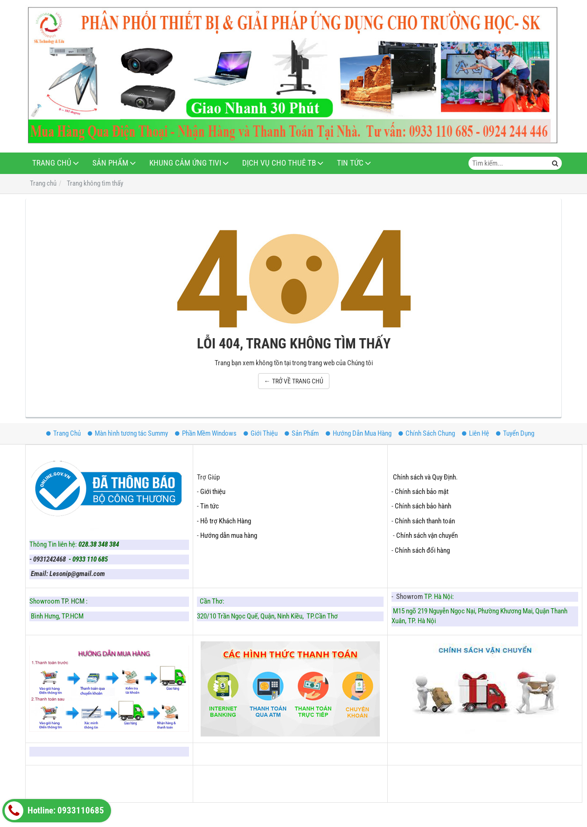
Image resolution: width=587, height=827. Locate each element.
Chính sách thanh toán (425, 521)
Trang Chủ (51, 163)
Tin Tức (350, 163)
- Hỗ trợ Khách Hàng (224, 521)
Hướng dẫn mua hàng (228, 535)
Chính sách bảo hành (423, 506)
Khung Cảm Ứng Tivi (185, 163)
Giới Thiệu (261, 433)
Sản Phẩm (110, 163)
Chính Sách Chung (426, 433)
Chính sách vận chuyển (427, 535)
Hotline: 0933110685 (54, 810)
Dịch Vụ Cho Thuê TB (279, 163)
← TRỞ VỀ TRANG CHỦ (293, 381)
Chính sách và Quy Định (424, 477)
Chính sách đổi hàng (423, 550)
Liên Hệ (475, 433)
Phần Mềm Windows (206, 433)
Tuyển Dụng (515, 433)
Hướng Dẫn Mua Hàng (358, 433)
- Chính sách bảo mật (420, 491)
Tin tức (209, 506)
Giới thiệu (212, 491)
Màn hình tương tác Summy (128, 433)
